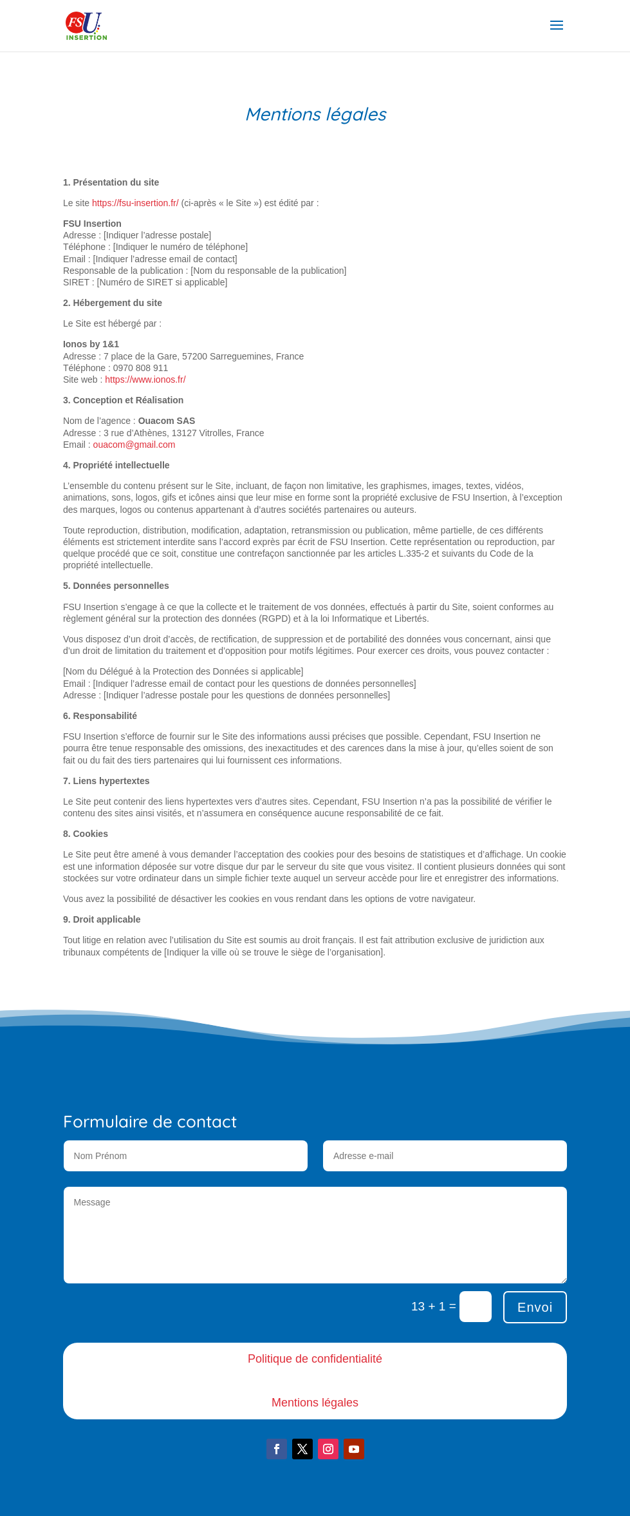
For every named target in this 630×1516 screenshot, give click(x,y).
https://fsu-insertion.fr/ (135, 203)
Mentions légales (315, 1402)
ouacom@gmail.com (134, 444)
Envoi (535, 1307)
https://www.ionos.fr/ (145, 379)
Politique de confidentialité (315, 1358)
